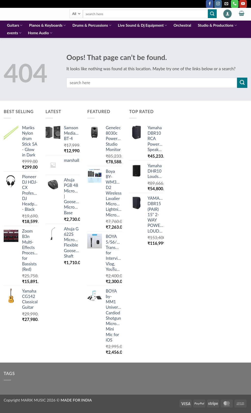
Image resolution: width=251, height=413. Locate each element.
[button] (227, 14)
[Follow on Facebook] (209, 4)
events (14, 33)
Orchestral (182, 25)
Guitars (15, 25)
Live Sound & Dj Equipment (142, 25)
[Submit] (212, 13)
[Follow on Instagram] (218, 4)
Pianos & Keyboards (47, 25)
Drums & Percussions (91, 25)
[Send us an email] (226, 4)
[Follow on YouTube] (243, 4)
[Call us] (234, 4)
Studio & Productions (217, 25)
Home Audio (40, 33)
